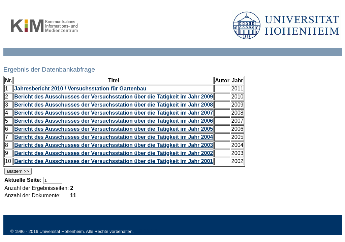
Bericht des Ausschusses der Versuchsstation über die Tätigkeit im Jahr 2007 (113, 113)
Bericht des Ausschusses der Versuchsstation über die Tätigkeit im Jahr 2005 (113, 129)
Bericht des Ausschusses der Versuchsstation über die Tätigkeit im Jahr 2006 (113, 121)
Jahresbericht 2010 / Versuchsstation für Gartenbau (80, 88)
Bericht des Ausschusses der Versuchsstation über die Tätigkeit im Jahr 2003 (113, 145)
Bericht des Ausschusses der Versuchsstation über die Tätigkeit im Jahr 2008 (113, 105)
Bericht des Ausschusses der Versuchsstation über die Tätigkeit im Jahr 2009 (113, 96)
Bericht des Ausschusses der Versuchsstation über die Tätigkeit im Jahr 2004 (113, 137)
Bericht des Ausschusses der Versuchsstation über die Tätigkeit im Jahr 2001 (113, 161)
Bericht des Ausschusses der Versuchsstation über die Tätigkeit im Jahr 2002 (113, 153)
